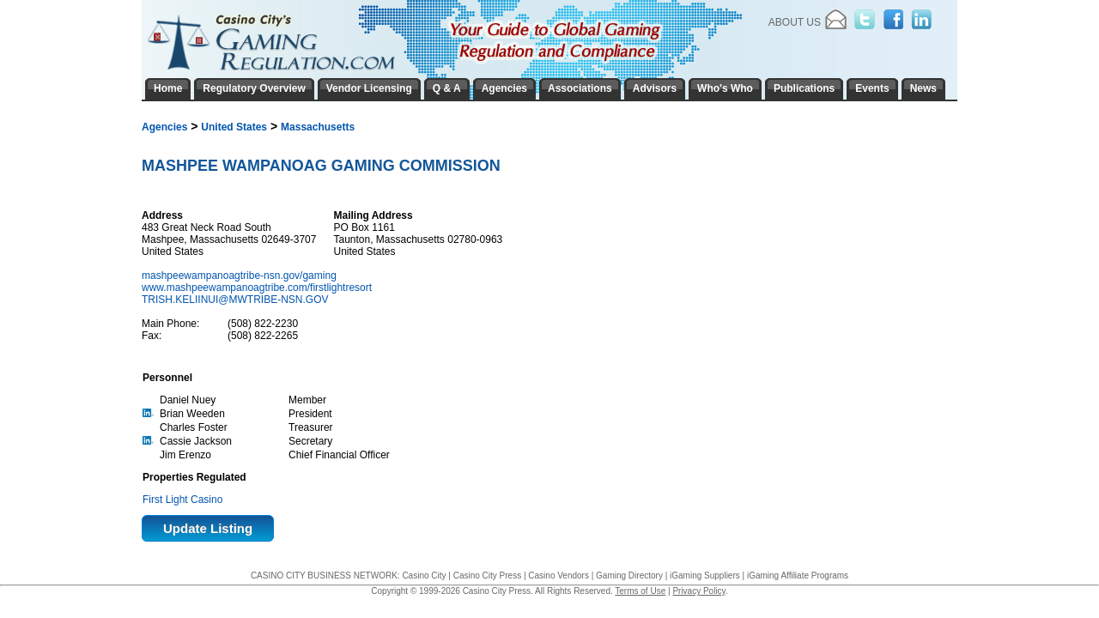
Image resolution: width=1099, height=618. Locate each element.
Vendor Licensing (369, 88)
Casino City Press (487, 575)
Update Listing (207, 528)
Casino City (424, 575)
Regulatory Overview (254, 88)
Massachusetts (318, 127)
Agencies (164, 127)
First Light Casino (182, 500)
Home (168, 88)
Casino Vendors (558, 575)
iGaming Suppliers (705, 575)
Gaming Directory (629, 575)
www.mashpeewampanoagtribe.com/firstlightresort (258, 288)
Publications (804, 88)
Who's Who (725, 88)
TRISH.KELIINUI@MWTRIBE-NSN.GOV (235, 300)
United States (234, 127)
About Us (794, 22)
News (923, 88)
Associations (580, 88)
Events (872, 88)
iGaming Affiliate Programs (797, 575)
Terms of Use (640, 591)
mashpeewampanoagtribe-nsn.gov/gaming (240, 276)
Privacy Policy (699, 591)
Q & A (447, 88)
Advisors (655, 88)
